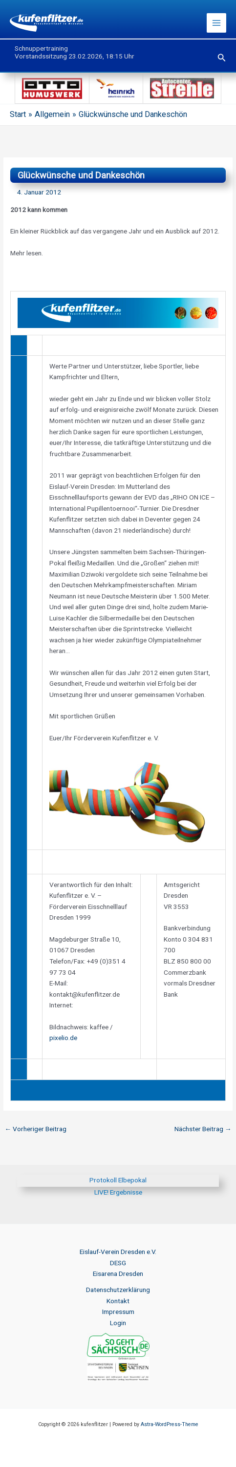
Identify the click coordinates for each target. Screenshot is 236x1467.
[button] (221, 58)
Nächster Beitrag (203, 1129)
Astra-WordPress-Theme (169, 1424)
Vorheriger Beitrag (35, 1129)
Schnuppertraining (41, 48)
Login (118, 1323)
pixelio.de (63, 1038)
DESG (118, 1263)
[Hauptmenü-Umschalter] (217, 23)
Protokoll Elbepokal (118, 1180)
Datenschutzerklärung (118, 1289)
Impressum (118, 1311)
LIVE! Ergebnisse (118, 1192)
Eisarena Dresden (118, 1273)
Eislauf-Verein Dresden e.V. (118, 1251)
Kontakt (118, 1301)
